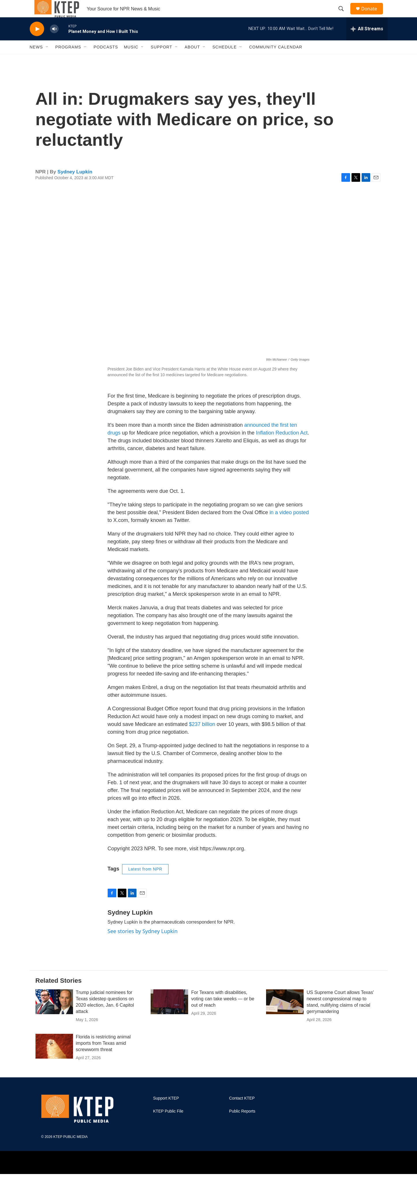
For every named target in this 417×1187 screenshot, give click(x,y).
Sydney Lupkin (74, 185)
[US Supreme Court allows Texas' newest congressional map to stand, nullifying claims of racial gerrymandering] (285, 1014)
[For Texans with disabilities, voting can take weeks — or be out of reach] (169, 1014)
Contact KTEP (242, 1111)
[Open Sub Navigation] (47, 60)
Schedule (224, 60)
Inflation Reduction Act (282, 446)
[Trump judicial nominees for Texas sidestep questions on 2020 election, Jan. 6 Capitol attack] (54, 1014)
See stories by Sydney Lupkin (143, 944)
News (36, 60)
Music (131, 60)
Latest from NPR (145, 882)
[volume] (54, 41)
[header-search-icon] (344, 15)
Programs (68, 60)
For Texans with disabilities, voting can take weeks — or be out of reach (222, 1012)
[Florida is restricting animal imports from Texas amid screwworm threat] (54, 1059)
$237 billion (202, 737)
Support (161, 60)
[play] (37, 42)
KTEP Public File (168, 1124)
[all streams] (367, 41)
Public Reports (242, 1124)
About (192, 60)
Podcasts (106, 60)
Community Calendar (275, 60)
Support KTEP (166, 1111)
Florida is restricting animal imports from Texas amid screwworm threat (103, 1056)
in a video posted (289, 525)
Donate (373, 15)
